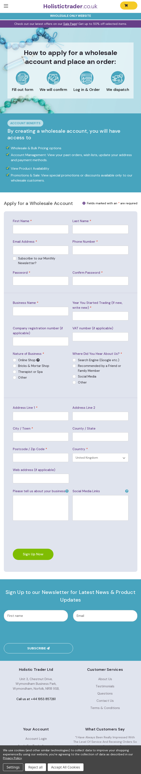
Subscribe (105, 632)
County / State (83, 428)
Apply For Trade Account (36, 733)
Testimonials (105, 673)
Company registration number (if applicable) (38, 330)
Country (80, 449)
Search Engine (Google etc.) (98, 360)
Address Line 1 (25, 408)
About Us (105, 666)
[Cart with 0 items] (128, 5)
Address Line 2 (83, 408)
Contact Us (105, 688)
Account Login (36, 726)
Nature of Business (28, 354)
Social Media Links (100, 491)
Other (82, 382)
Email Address (25, 242)
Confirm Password (87, 273)
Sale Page (70, 24)
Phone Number (85, 242)
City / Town (23, 428)
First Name (22, 221)
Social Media (87, 376)
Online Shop (42, 360)
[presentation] (36, 632)
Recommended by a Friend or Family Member (99, 368)
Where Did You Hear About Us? (97, 354)
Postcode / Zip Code (30, 449)
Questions (105, 681)
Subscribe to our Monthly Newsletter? (36, 260)
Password (21, 273)
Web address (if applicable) (34, 470)
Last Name (81, 221)
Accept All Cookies (65, 767)
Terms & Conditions (105, 695)
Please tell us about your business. (41, 491)
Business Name (25, 303)
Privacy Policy (12, 758)
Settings (13, 767)
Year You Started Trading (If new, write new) (97, 305)
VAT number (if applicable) (92, 328)
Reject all (35, 767)
